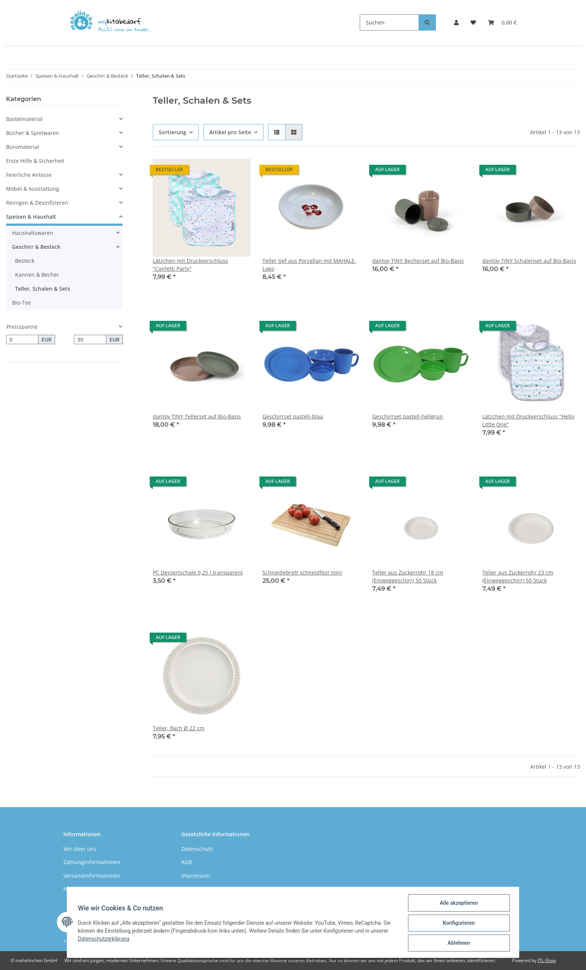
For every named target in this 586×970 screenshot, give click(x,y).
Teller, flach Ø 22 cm (178, 728)
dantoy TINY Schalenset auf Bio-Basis (529, 260)
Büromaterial (22, 146)
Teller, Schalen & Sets (42, 288)
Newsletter (77, 888)
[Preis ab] (22, 340)
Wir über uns (80, 848)
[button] (456, 22)
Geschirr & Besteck (36, 246)
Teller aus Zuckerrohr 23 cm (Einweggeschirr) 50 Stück (517, 576)
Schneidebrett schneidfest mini (302, 572)
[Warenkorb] (502, 22)
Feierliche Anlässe (29, 174)
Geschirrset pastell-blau (292, 416)
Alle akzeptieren (457, 904)
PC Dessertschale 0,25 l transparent (198, 572)
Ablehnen (457, 943)
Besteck (24, 260)
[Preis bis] (90, 340)
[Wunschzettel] (473, 22)
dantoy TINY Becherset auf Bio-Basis (418, 260)
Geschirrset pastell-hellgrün (407, 416)
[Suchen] (389, 22)
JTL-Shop (547, 960)
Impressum (195, 875)
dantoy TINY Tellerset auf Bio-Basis (197, 416)
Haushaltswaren (32, 232)
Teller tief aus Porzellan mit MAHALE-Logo (309, 264)
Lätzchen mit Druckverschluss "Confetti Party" (190, 264)
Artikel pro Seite (230, 132)
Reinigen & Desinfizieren (37, 202)
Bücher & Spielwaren (32, 132)
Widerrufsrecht (200, 888)
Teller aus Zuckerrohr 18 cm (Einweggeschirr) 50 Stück (407, 576)
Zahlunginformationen (91, 862)
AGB (186, 862)
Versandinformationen (91, 875)
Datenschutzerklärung (104, 939)
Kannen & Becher (37, 274)
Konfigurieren (457, 924)
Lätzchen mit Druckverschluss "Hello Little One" (528, 420)
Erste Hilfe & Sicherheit (35, 160)
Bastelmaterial (24, 119)
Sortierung (172, 132)
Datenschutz (197, 848)
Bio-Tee (21, 302)
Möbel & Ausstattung (32, 188)
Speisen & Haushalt (31, 216)
